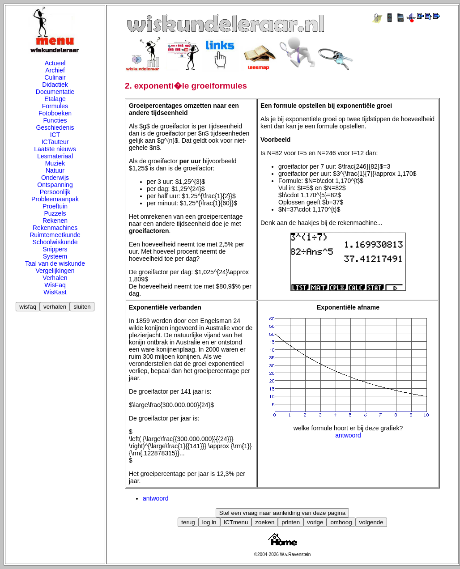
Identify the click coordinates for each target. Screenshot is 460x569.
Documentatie (55, 91)
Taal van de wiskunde (55, 263)
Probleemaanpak (55, 199)
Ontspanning (54, 184)
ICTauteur (55, 141)
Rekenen (55, 220)
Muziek (55, 163)
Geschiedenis (55, 127)
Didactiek (55, 84)
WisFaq (54, 285)
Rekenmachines (55, 227)
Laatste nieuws (55, 149)
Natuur (55, 170)
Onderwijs (55, 177)
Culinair (54, 77)
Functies (55, 120)
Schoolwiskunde (54, 242)
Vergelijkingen (54, 270)
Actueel (55, 63)
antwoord (348, 435)
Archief (55, 70)
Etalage (54, 98)
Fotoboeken (55, 113)
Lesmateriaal (55, 156)
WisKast (54, 292)
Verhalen (55, 277)
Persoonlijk (55, 191)
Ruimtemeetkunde (55, 234)
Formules (55, 106)
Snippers (55, 249)
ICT (55, 134)
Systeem (55, 256)
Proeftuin (55, 206)
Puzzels (55, 213)
